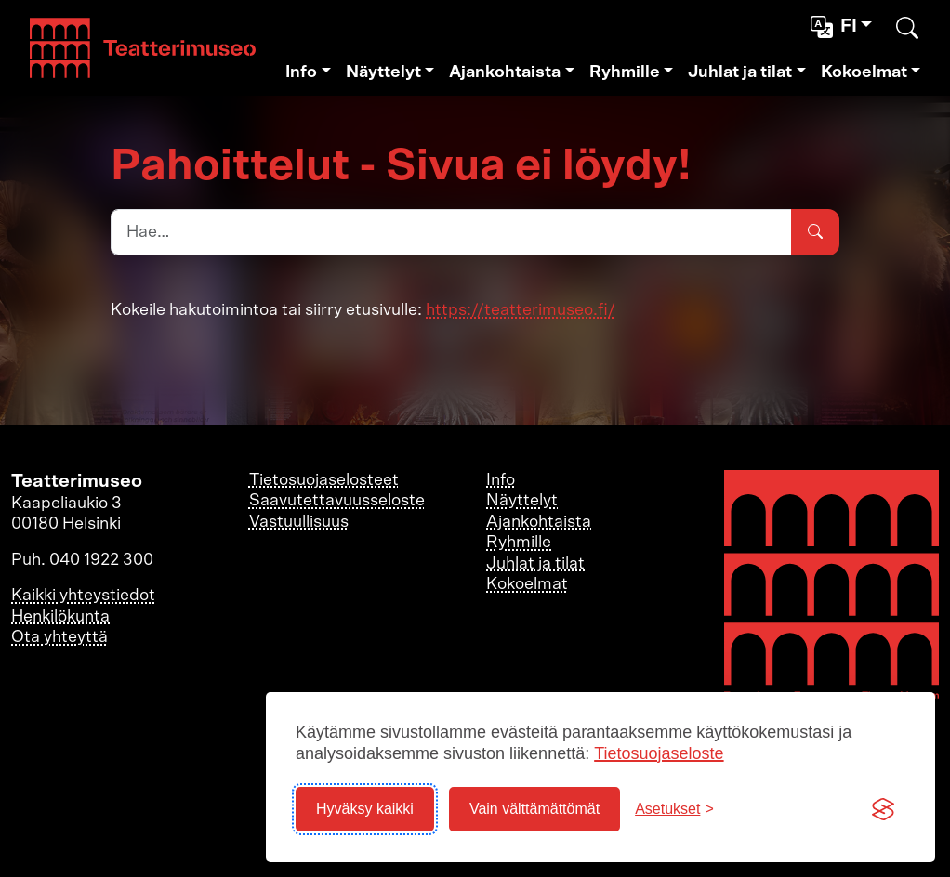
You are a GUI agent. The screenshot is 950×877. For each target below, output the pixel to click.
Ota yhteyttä (59, 637)
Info (301, 72)
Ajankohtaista (505, 72)
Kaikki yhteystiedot (83, 595)
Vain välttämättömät (534, 809)
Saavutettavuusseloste (337, 500)
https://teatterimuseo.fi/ (520, 310)
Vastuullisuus (299, 522)
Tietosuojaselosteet (324, 480)
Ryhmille (624, 72)
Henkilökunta (60, 617)
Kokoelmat (864, 72)
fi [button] (836, 27)
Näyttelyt (383, 72)
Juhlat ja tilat (740, 72)
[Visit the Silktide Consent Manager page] (883, 809)
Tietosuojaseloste (658, 753)
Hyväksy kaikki (365, 809)
